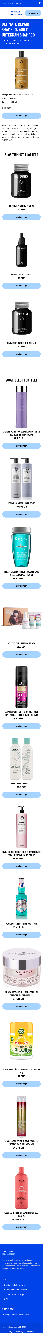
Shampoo (29, 94)
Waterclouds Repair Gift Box (21, 643)
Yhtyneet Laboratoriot (15, 1285)
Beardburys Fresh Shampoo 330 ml (21, 923)
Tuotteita (33, 13)
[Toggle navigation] (5, 13)
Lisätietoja (21, 115)
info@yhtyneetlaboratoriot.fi (12, 3)
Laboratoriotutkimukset (16, 1290)
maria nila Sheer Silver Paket (21, 503)
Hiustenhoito (18, 94)
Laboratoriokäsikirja (15, 1294)
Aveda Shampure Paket (21, 783)
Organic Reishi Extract (21, 274)
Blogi (8, 1299)
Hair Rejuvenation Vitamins (21, 206)
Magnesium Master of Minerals (21, 343)
